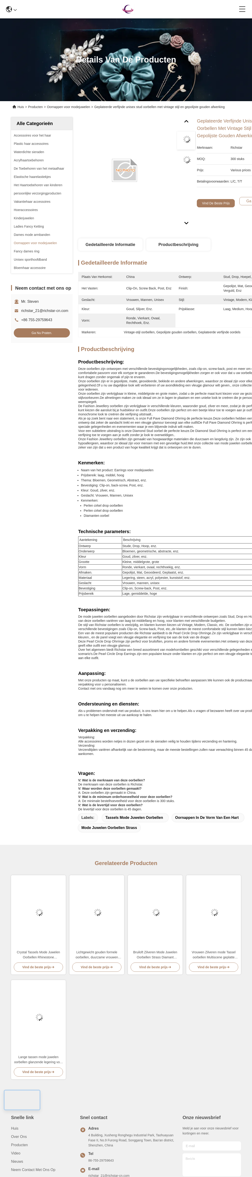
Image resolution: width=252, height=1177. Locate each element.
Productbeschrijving (178, 244)
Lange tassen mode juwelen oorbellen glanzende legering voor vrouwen (38, 1060)
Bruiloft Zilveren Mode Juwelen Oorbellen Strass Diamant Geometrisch (155, 955)
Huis (20, 107)
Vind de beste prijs (216, 203)
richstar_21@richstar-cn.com (44, 311)
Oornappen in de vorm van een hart (207, 818)
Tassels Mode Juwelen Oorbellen (134, 818)
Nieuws (17, 1161)
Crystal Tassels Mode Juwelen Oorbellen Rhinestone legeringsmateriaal (38, 955)
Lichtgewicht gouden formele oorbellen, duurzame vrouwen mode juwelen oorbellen (97, 955)
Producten (35, 107)
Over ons (19, 1137)
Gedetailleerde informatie (110, 244)
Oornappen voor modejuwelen (68, 107)
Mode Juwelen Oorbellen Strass (109, 828)
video (15, 1153)
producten (19, 1145)
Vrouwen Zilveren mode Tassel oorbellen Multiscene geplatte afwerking (214, 955)
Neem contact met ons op (33, 1170)
